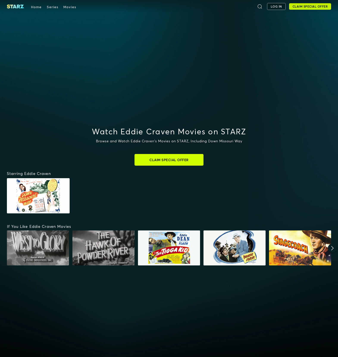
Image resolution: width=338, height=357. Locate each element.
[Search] (260, 6)
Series (52, 7)
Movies (69, 7)
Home (36, 7)
